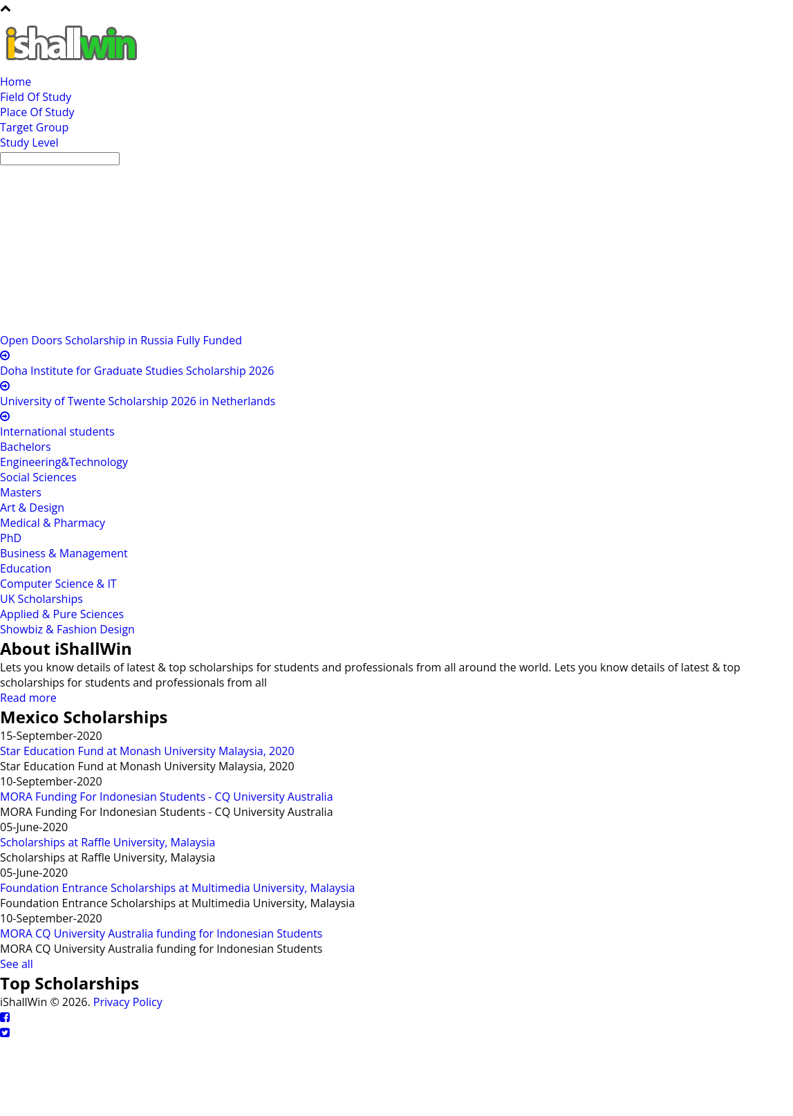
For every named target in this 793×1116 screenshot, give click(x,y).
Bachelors (25, 446)
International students (57, 431)
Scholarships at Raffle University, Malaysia (107, 842)
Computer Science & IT (58, 583)
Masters (20, 492)
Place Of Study (37, 112)
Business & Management (64, 553)
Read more (28, 697)
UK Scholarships (41, 598)
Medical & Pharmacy (52, 522)
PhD (10, 538)
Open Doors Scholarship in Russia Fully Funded (121, 340)
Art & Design (32, 507)
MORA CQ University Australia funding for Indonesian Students (161, 933)
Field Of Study (35, 96)
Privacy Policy (127, 1002)
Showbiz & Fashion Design (67, 629)
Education (25, 568)
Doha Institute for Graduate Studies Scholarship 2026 (137, 370)
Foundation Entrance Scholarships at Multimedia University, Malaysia (177, 887)
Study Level (29, 142)
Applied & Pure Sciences (62, 614)
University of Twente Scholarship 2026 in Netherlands (137, 401)
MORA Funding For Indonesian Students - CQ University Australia (166, 796)
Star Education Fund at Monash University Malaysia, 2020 (147, 751)
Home (15, 81)
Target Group (34, 127)
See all (16, 963)
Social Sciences (38, 477)
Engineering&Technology (64, 461)
